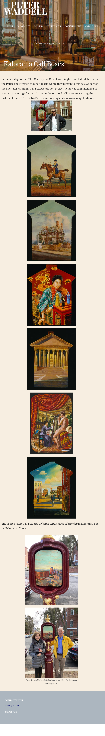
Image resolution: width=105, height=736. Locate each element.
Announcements (46, 43)
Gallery (38, 26)
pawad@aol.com (12, 705)
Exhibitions (54, 26)
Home (10, 26)
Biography (23, 26)
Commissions (73, 26)
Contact (64, 43)
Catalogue (91, 26)
